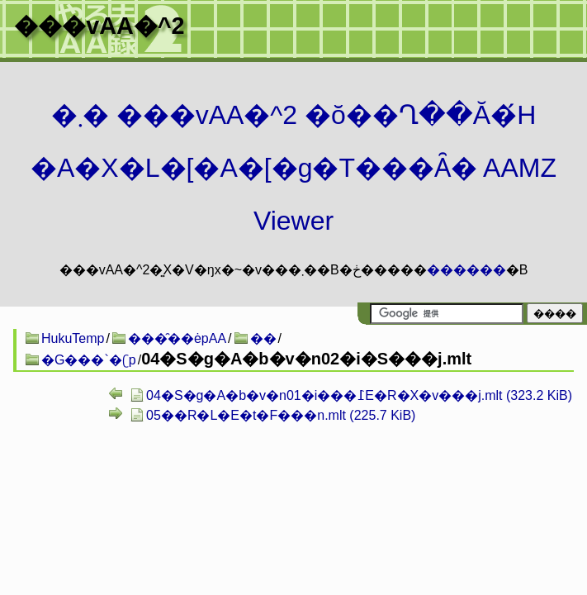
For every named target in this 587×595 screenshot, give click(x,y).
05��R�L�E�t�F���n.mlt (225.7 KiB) (280, 415)
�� (263, 338)
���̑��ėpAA (177, 338)
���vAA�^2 (99, 25)
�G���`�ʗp (88, 360)
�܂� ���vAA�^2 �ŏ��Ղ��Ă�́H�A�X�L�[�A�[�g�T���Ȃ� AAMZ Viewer (293, 168)
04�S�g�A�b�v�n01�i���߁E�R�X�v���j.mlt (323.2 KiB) (359, 395)
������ (466, 270)
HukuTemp (72, 338)
